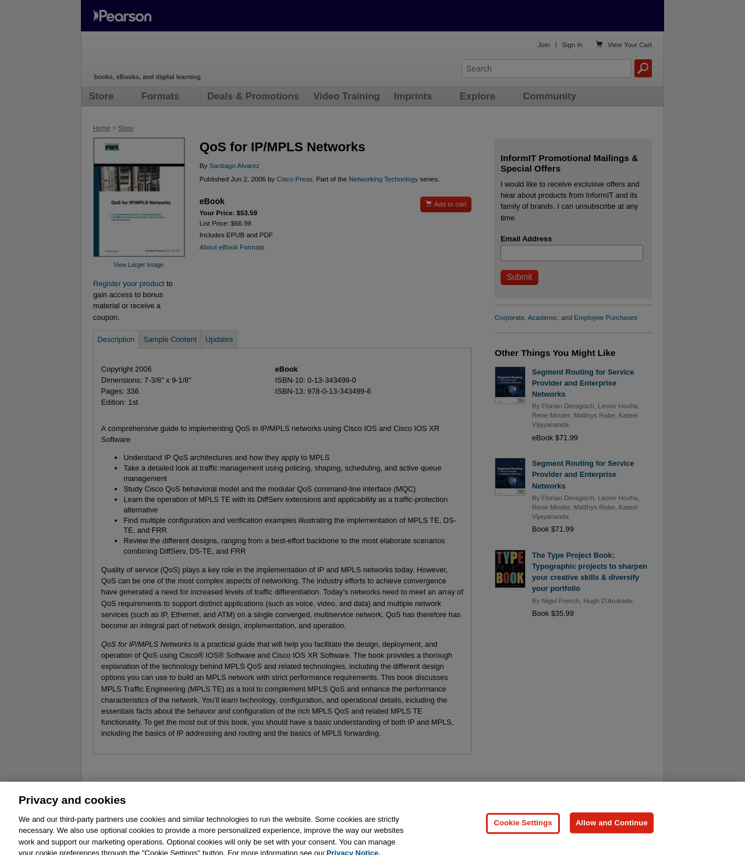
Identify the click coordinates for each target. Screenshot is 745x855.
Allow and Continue (612, 833)
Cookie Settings (523, 833)
